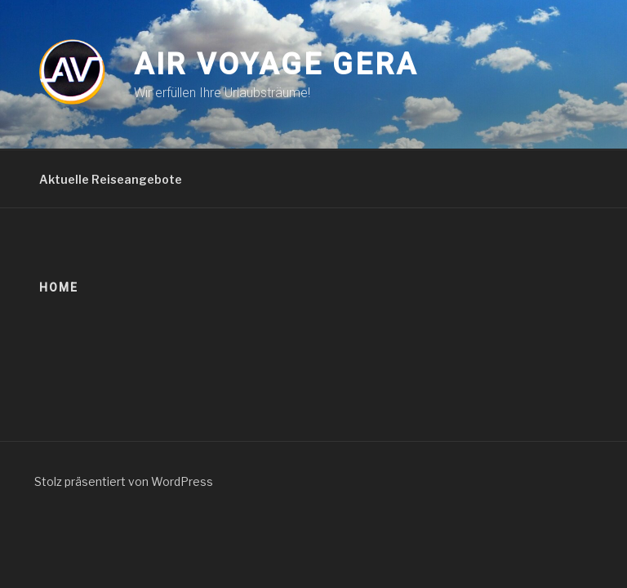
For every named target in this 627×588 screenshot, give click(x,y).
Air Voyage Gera (276, 64)
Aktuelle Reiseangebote (110, 179)
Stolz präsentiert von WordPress (123, 481)
